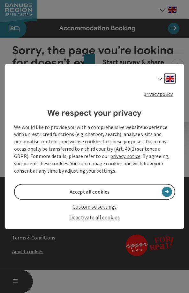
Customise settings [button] (94, 206)
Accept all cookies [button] (90, 192)
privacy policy (158, 94)
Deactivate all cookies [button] (94, 217)
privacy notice (125, 156)
